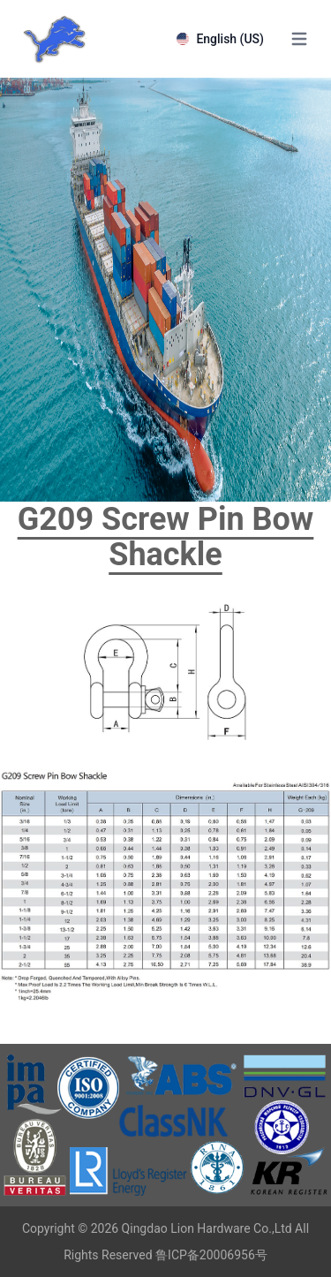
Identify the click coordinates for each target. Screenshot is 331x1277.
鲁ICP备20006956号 (211, 1255)
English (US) (220, 39)
